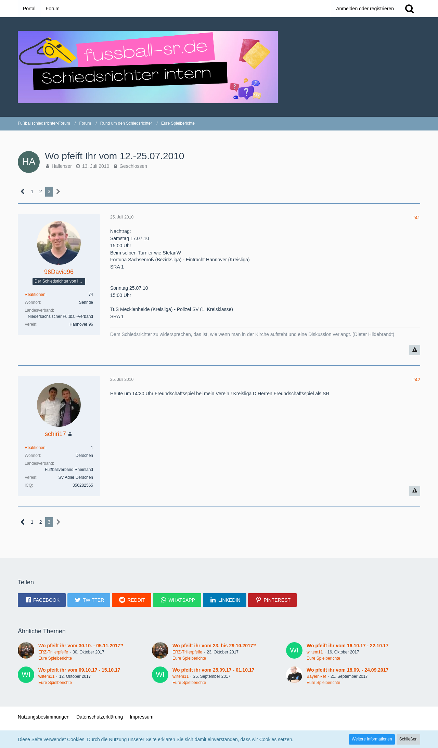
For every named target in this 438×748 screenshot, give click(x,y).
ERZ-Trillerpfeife (53, 652)
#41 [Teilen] (416, 217)
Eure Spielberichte (55, 658)
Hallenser (62, 166)
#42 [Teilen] (416, 379)
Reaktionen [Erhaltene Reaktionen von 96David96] (35, 294)
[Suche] (409, 8)
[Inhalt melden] (414, 350)
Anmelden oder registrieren (365, 8)
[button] (42, 600)
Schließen (408, 739)
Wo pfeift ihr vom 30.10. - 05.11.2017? (80, 645)
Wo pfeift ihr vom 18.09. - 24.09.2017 (347, 670)
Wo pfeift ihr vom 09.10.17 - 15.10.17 (79, 670)
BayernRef (316, 676)
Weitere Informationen (372, 739)
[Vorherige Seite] (23, 192)
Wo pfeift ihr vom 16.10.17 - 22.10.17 (347, 645)
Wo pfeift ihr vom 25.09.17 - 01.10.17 (213, 670)
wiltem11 (315, 652)
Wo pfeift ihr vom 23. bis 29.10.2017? (214, 645)
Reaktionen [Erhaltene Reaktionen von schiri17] (35, 447)
